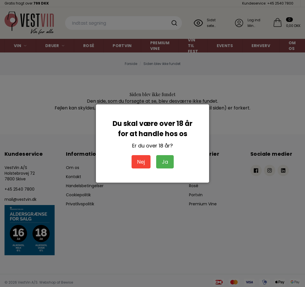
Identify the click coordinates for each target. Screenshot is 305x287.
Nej (141, 161)
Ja (165, 161)
